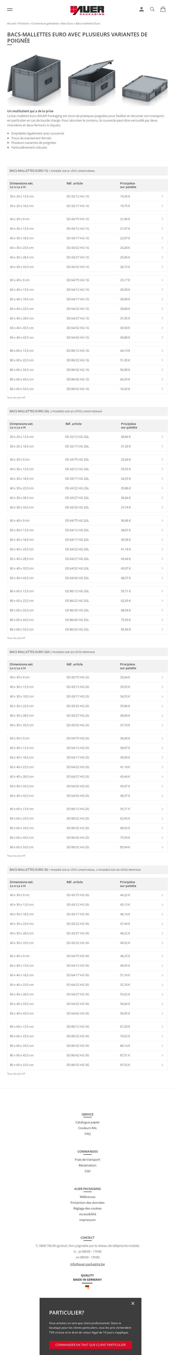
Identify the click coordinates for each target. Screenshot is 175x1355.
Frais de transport (87, 1159)
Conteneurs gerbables (45, 23)
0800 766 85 (47, 1245)
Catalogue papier (88, 1122)
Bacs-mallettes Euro (88, 23)
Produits (23, 23)
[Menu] (9, 9)
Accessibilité (87, 1214)
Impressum (87, 1220)
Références (87, 1197)
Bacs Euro (67, 23)
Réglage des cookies (87, 1208)
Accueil (11, 23)
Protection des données (87, 1202)
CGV (88, 1171)
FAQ (88, 1134)
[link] (141, 9)
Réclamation (87, 1165)
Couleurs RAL (87, 1128)
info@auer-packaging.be (87, 1264)
